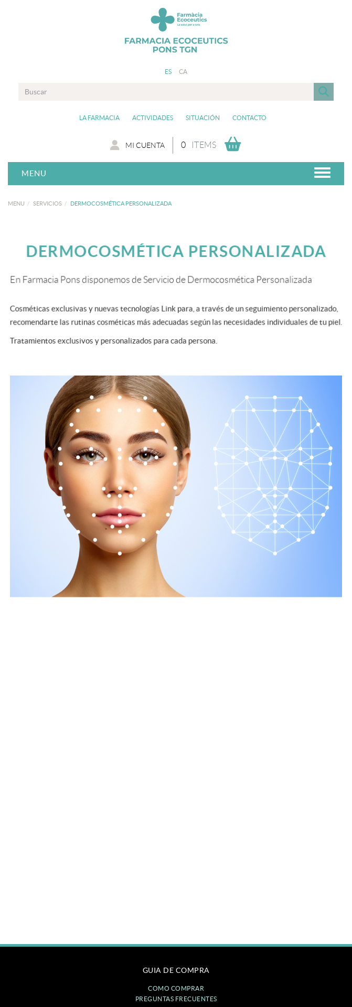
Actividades (152, 117)
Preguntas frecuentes (176, 998)
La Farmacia (99, 117)
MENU (16, 203)
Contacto (249, 117)
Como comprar (176, 988)
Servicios (47, 203)
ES (168, 71)
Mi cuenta (137, 145)
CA (183, 71)
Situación (203, 117)
